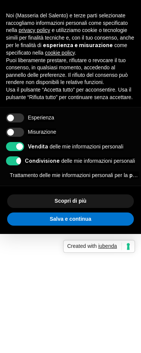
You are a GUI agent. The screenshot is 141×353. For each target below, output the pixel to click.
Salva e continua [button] (70, 219)
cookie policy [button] (60, 53)
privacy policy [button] (34, 30)
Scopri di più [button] (70, 201)
